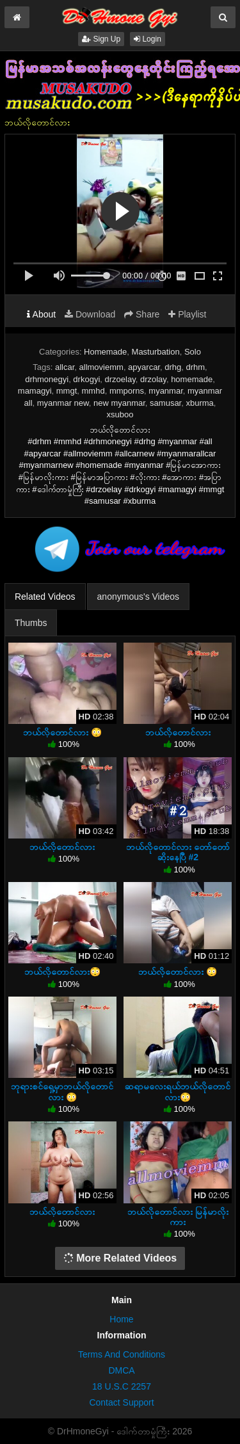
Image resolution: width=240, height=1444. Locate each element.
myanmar (165, 391)
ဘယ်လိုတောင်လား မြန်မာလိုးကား (177, 1217)
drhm (195, 367)
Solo (192, 352)
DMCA (121, 1370)
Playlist (187, 314)
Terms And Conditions (121, 1354)
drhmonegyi (46, 379)
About (41, 314)
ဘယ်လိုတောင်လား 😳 (62, 732)
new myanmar (119, 403)
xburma (199, 403)
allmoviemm (101, 367)
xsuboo (120, 414)
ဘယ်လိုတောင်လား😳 (62, 972)
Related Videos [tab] (45, 596)
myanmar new (63, 403)
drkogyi (86, 379)
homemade (191, 379)
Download (90, 314)
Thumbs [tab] (31, 623)
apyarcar (144, 367)
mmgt (66, 391)
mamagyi (35, 391)
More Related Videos (120, 1258)
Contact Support (121, 1402)
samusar (165, 403)
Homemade (105, 352)
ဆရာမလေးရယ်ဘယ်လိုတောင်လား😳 (177, 1091)
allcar (64, 367)
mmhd (93, 391)
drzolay (153, 379)
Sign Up (101, 39)
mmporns (126, 391)
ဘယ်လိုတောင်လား (178, 732)
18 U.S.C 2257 (121, 1386)
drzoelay (120, 379)
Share (141, 314)
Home (121, 1319)
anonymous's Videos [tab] (138, 596)
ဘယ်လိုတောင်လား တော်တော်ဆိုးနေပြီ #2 (178, 852)
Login (147, 39)
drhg (172, 367)
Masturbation (156, 352)
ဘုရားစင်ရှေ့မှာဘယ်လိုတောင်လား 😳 (62, 1091)
